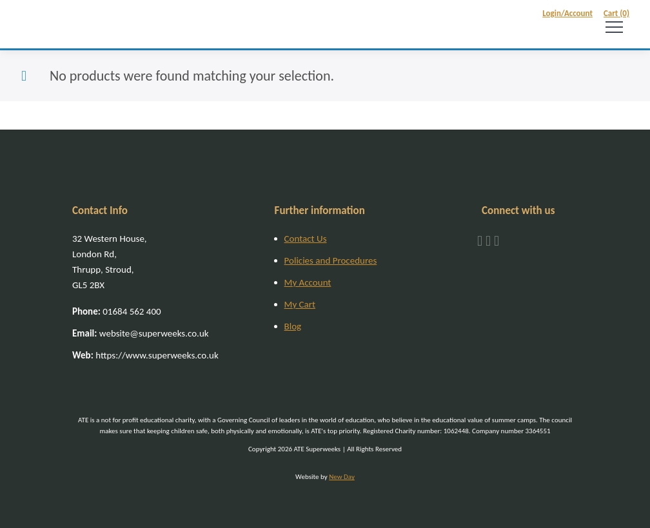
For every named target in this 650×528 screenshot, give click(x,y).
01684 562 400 (116, 311)
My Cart (299, 304)
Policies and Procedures (330, 260)
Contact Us (305, 238)
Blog (293, 326)
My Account (307, 282)
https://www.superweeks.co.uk (145, 355)
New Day (342, 477)
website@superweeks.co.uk (140, 333)
